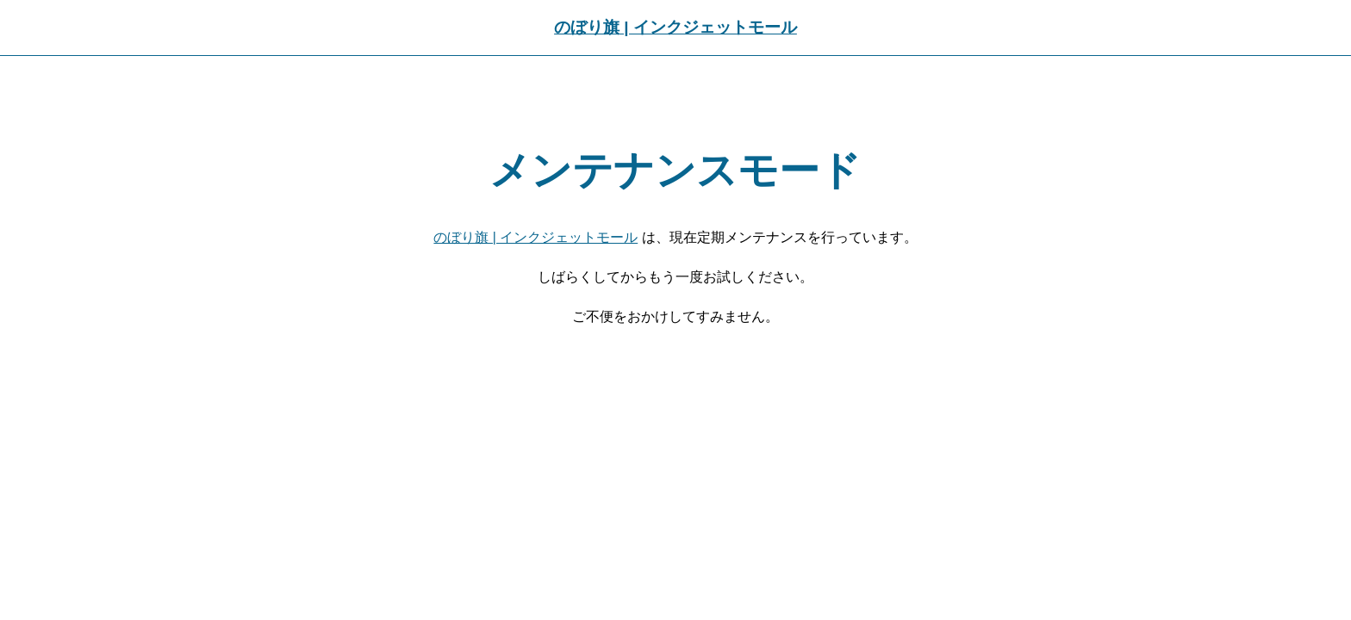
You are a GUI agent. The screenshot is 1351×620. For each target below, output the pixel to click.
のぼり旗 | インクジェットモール (675, 27)
